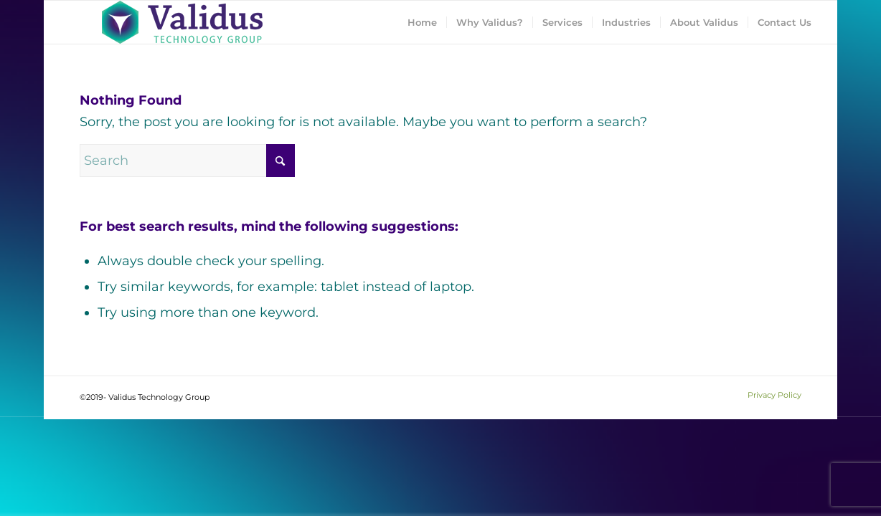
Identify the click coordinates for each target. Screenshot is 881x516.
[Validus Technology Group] (182, 22)
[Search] (187, 160)
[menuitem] (422, 22)
